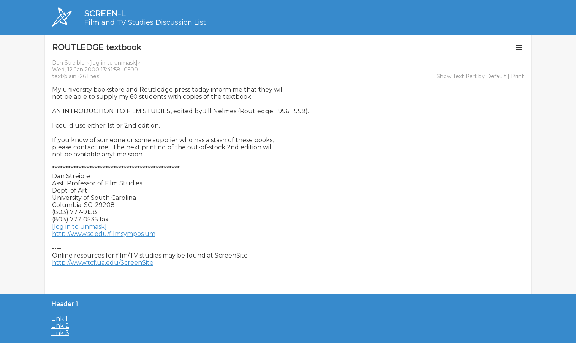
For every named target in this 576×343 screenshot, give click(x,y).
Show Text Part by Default (471, 76)
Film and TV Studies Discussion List (145, 22)
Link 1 (59, 318)
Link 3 (60, 333)
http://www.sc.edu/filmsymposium (103, 233)
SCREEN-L (104, 13)
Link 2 (60, 325)
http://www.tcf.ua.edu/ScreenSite (102, 262)
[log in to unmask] (113, 62)
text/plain (64, 76)
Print (517, 76)
